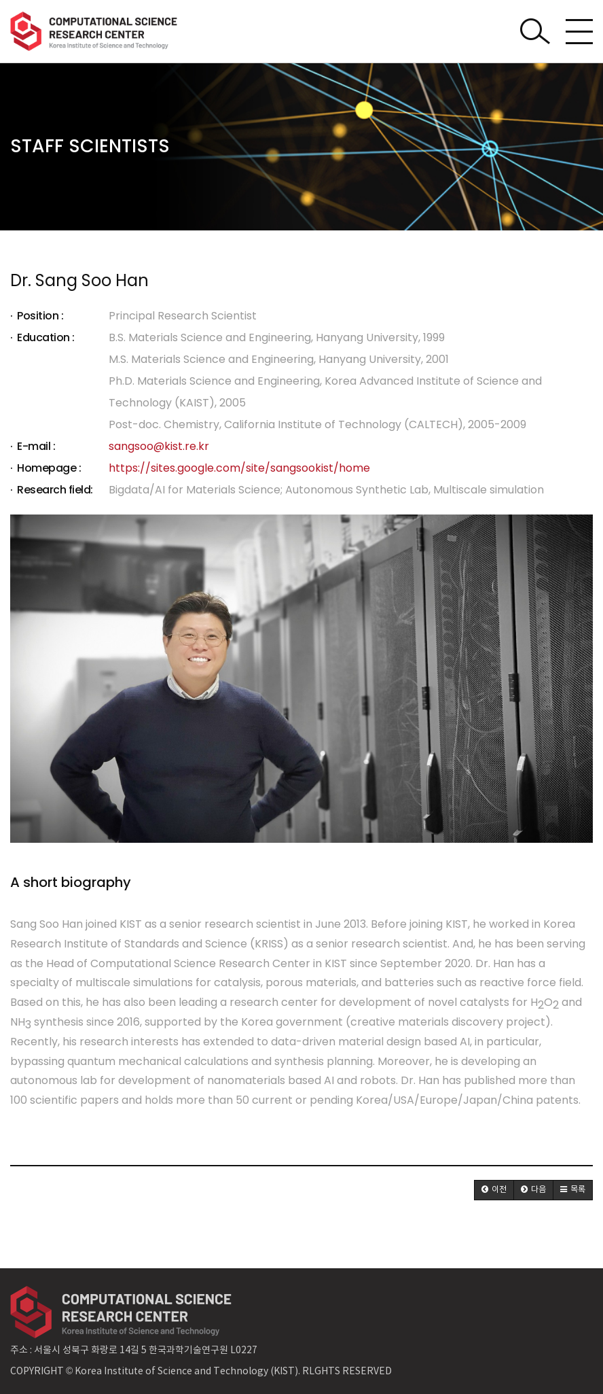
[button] (494, 1190)
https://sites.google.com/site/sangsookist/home (239, 468)
